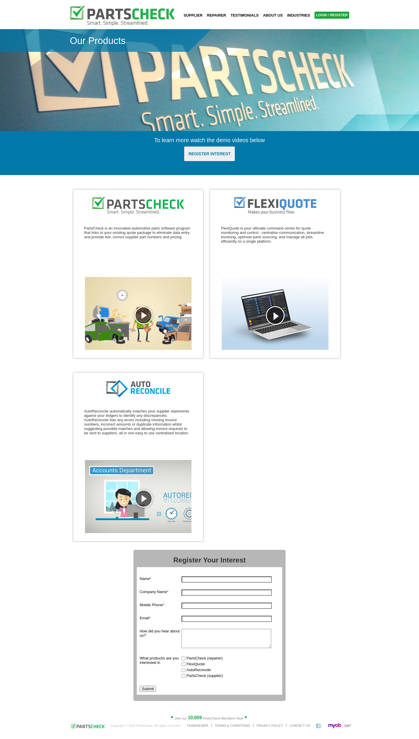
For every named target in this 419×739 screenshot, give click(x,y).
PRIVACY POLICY (270, 729)
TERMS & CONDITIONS (232, 729)
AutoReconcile (199, 673)
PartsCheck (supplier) (205, 679)
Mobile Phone (152, 605)
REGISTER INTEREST (210, 153)
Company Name (154, 592)
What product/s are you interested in (159, 663)
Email (145, 618)
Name (145, 578)
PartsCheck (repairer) (205, 661)
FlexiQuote (196, 667)
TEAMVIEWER (197, 729)
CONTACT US (300, 729)
